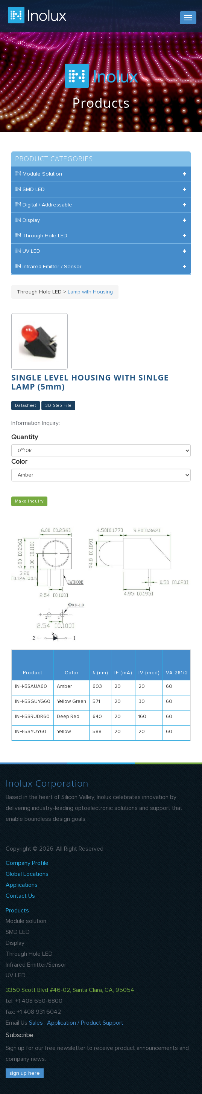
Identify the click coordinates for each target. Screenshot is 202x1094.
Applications (22, 885)
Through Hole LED (29, 954)
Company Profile (27, 863)
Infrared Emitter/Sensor (36, 965)
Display (15, 943)
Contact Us (20, 896)
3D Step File (58, 405)
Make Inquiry (29, 501)
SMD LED (18, 932)
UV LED (16, 975)
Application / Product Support (85, 1023)
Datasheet (25, 405)
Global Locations (27, 874)
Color (19, 461)
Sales (36, 1023)
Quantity (24, 437)
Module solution (26, 921)
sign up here (24, 1073)
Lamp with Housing (90, 292)
